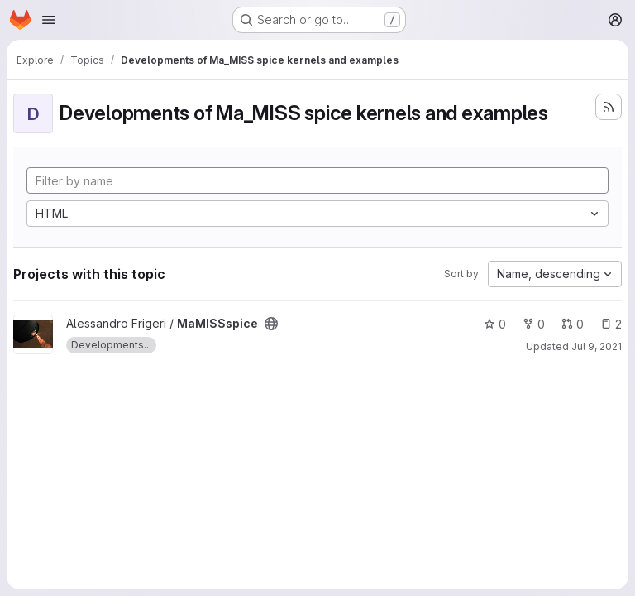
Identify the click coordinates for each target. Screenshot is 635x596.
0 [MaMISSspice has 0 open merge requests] (572, 324)
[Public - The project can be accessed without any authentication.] (271, 323)
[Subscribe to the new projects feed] (608, 107)
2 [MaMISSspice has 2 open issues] (611, 324)
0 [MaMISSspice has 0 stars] (495, 324)
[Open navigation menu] (49, 20)
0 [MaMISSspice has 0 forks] (534, 324)
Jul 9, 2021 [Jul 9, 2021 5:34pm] (596, 346)
